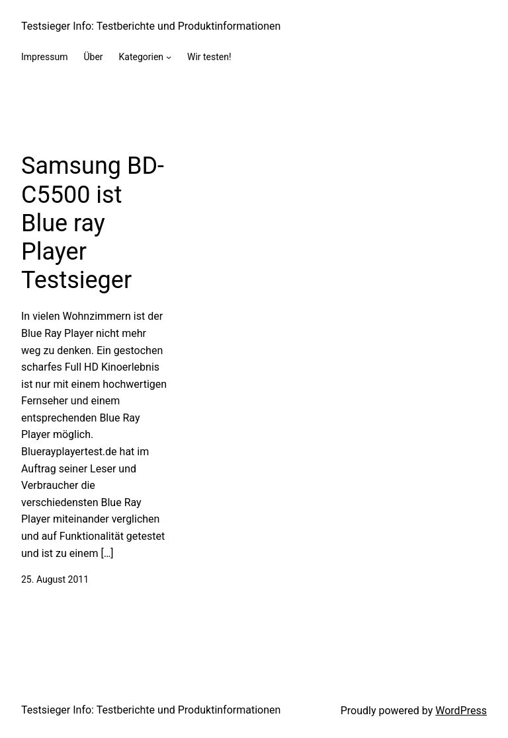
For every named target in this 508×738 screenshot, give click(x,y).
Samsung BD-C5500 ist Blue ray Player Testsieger (92, 223)
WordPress (461, 710)
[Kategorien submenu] (168, 56)
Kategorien (141, 57)
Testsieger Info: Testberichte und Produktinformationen (150, 26)
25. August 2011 (55, 579)
